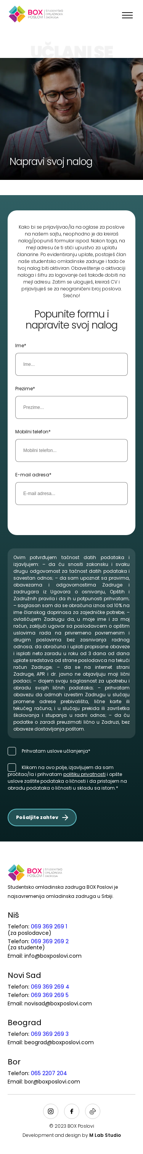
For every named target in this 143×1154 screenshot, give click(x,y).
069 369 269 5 (50, 995)
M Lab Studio (105, 1135)
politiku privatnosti (84, 774)
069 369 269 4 (50, 987)
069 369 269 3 (50, 1034)
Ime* (20, 345)
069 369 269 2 (50, 941)
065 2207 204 (49, 1073)
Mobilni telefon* (33, 431)
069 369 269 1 (49, 926)
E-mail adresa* (33, 474)
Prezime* (25, 388)
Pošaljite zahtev (42, 817)
